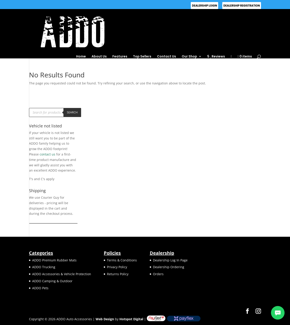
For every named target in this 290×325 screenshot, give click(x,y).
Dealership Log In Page (170, 260)
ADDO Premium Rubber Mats (54, 260)
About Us (99, 56)
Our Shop (189, 56)
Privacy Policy (117, 267)
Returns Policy (117, 274)
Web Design (105, 319)
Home (81, 56)
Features (119, 56)
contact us (47, 154)
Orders (158, 274)
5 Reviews (216, 56)
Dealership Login (204, 5)
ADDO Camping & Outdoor (52, 281)
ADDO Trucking (43, 267)
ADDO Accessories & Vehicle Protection (61, 274)
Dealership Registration (241, 5)
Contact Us (166, 56)
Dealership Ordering (168, 267)
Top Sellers (142, 56)
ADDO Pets (40, 288)
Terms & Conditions (122, 260)
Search (72, 112)
